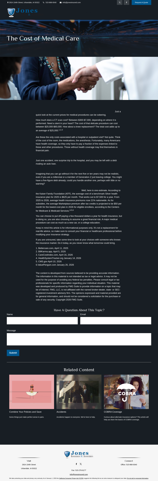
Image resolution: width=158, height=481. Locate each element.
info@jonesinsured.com (70, 2)
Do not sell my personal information (137, 478)
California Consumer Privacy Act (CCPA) (71, 478)
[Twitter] (119, 2)
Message (11, 330)
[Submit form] (13, 353)
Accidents (61, 412)
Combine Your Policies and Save (25, 412)
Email (83, 314)
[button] (75, 12)
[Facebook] (126, 2)
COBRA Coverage (113, 412)
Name (10, 314)
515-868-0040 (49, 2)
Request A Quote (141, 2)
